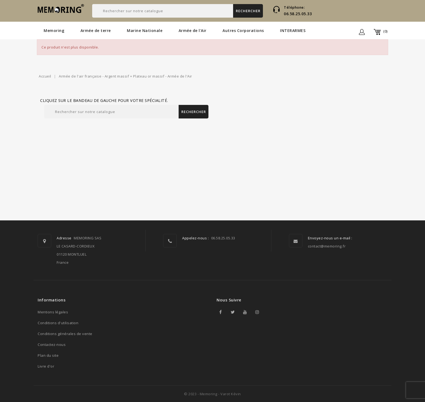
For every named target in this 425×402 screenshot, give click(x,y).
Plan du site (48, 355)
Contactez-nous (52, 344)
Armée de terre (96, 30)
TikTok (269, 312)
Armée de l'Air (193, 30)
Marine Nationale (144, 30)
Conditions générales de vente (65, 333)
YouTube (245, 312)
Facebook (221, 312)
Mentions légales (53, 312)
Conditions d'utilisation (58, 322)
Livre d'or (46, 366)
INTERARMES (292, 30)
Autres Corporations (243, 30)
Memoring (54, 30)
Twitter (233, 312)
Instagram (257, 312)
